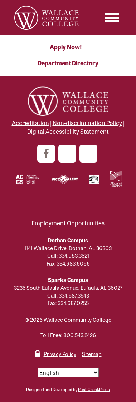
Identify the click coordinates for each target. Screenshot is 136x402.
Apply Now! (66, 47)
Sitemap (92, 353)
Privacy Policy (60, 353)
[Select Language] (68, 372)
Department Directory (68, 63)
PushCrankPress (94, 389)
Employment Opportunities (68, 223)
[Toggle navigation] (112, 17)
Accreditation (30, 123)
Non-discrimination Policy (87, 123)
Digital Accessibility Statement (68, 131)
